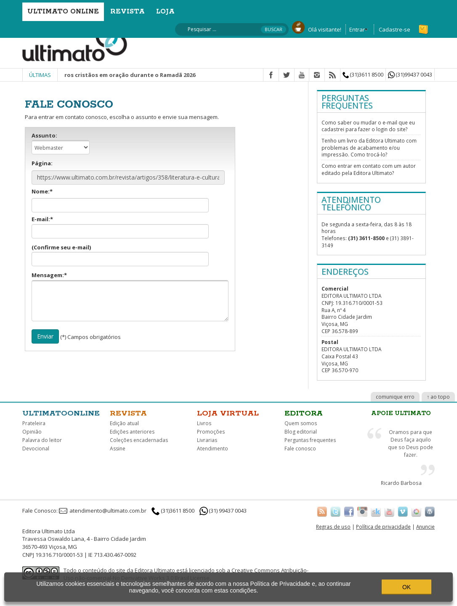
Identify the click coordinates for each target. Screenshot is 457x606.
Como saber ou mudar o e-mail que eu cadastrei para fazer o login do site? (368, 126)
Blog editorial (300, 431)
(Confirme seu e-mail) (120, 255)
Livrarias (207, 440)
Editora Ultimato (155, 570)
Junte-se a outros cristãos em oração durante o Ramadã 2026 (119, 75)
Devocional (35, 448)
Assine (117, 448)
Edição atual (124, 423)
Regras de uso (333, 526)
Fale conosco (300, 448)
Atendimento (212, 448)
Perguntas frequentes (310, 440)
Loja (165, 11)
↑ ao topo (438, 396)
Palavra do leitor (42, 440)
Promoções (211, 431)
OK (406, 587)
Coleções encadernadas (139, 440)
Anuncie (425, 526)
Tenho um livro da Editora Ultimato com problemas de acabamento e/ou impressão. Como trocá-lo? (369, 147)
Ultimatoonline (61, 413)
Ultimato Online (63, 11)
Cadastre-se (394, 29)
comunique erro (395, 396)
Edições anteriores (132, 431)
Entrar (357, 29)
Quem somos (300, 423)
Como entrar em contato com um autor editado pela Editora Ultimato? (368, 169)
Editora (303, 413)
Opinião (32, 431)
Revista (127, 11)
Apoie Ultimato (401, 413)
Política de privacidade (383, 526)
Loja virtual (228, 413)
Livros (204, 423)
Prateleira (33, 423)
